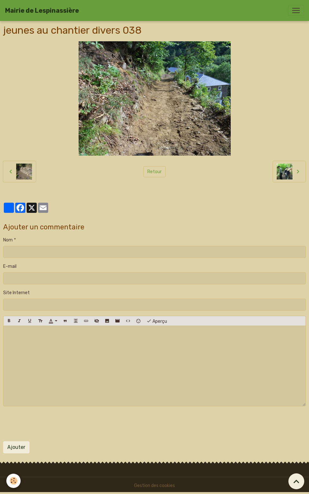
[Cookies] (13, 481)
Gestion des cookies (154, 485)
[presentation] (51, 423)
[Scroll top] (296, 481)
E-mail (9, 266)
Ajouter (16, 447)
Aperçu (156, 321)
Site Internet (16, 292)
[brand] (42, 10)
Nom (8, 240)
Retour (154, 171)
